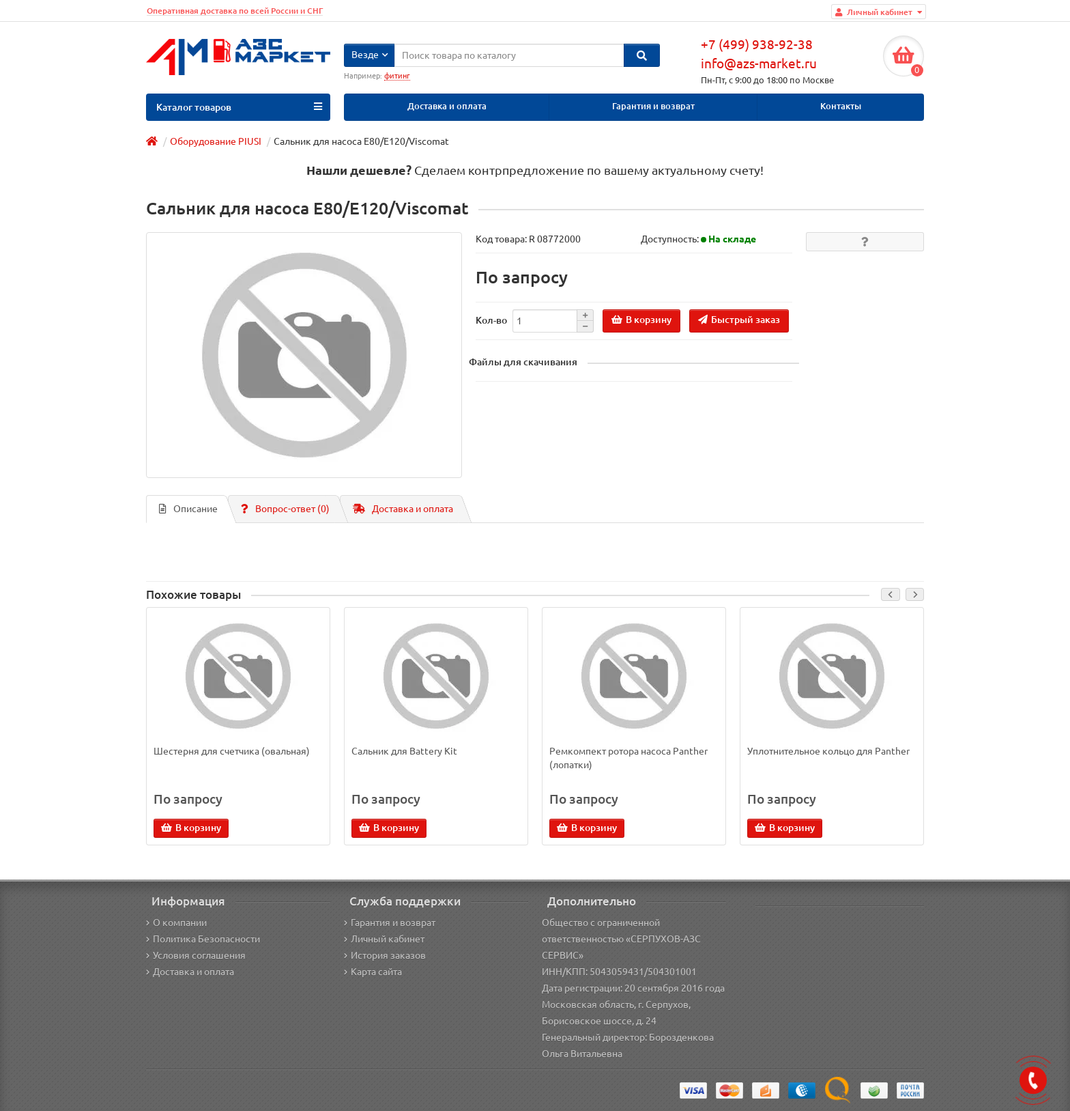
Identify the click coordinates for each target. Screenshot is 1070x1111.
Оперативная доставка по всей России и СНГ (235, 10)
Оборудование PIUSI (215, 141)
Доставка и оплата (447, 106)
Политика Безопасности (203, 938)
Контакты (840, 106)
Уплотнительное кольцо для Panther (828, 751)
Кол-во (491, 320)
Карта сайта (373, 971)
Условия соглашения (196, 955)
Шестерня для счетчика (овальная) (232, 751)
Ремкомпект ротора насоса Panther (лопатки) (628, 758)
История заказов (385, 955)
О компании (176, 922)
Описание (188, 508)
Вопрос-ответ (285, 508)
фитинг (397, 76)
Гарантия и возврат (653, 106)
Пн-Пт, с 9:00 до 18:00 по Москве (767, 80)
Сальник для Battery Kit (404, 751)
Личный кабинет (384, 938)
